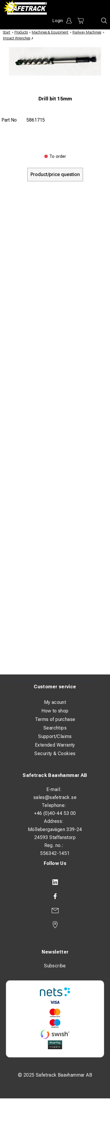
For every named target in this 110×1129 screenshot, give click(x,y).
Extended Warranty (55, 745)
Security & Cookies (54, 753)
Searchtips (55, 728)
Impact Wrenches (16, 38)
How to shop (54, 711)
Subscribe (55, 966)
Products (21, 32)
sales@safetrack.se (55, 797)
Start (6, 32)
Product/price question (55, 174)
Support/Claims (55, 736)
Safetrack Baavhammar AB (55, 775)
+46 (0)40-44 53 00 (55, 813)
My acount (55, 702)
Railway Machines (86, 32)
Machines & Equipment (50, 32)
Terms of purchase (55, 719)
